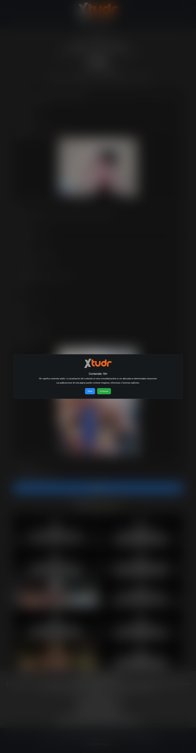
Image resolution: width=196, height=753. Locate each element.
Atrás (90, 391)
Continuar (104, 391)
